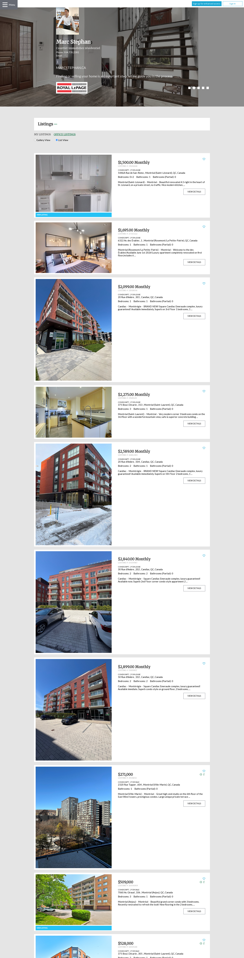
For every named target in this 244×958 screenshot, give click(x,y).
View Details (194, 191)
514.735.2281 (71, 52)
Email (59, 55)
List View (62, 139)
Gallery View (42, 139)
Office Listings (65, 134)
